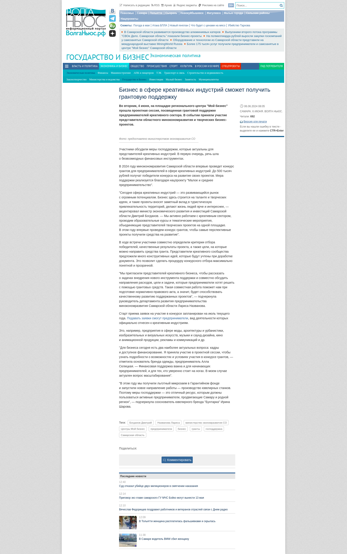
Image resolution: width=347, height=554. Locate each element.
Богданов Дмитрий (140, 422)
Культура (186, 66)
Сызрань (171, 13)
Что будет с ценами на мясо (208, 25)
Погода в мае (141, 25)
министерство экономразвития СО (206, 422)
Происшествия (157, 66)
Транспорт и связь (174, 72)
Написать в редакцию (134, 5)
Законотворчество (76, 79)
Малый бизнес (174, 79)
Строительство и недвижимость (205, 72)
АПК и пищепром (143, 72)
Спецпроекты (231, 66)
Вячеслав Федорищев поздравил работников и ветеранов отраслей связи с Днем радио (173, 509)
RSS (155, 5)
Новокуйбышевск (192, 13)
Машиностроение (121, 72)
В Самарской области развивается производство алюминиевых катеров (172, 32)
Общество (137, 66)
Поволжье (127, 13)
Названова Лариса (168, 422)
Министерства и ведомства (104, 79)
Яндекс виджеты (185, 5)
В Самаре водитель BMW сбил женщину (164, 538)
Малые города (233, 13)
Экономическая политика (175, 55)
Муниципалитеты (209, 79)
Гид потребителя (271, 66)
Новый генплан (179, 25)
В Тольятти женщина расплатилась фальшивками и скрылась (177, 521)
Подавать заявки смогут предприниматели (157, 318)
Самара (142, 13)
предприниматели (161, 428)
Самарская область (133, 435)
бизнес (182, 428)
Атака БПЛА (159, 25)
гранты (196, 428)
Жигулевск (214, 13)
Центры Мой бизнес (133, 428)
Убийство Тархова (239, 25)
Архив (166, 5)
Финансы (103, 72)
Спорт (174, 66)
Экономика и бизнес (114, 66)
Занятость (190, 79)
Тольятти (156, 13)
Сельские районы (258, 13)
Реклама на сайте (211, 5)
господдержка (214, 428)
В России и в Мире (207, 66)
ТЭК (158, 72)
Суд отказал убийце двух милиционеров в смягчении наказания (158, 486)
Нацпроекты (129, 18)
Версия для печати (255, 121)
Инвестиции (156, 79)
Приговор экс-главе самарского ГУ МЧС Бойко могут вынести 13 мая (161, 497)
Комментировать (177, 460)
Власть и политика (85, 66)
